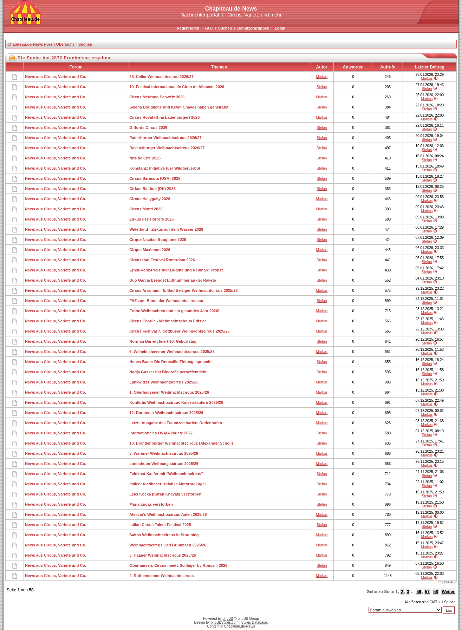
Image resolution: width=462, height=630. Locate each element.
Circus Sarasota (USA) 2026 (154, 178)
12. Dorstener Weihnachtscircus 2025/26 (166, 413)
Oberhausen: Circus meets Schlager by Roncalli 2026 (178, 565)
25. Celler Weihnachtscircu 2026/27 (161, 76)
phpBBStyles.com (225, 622)
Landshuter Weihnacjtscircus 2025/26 (163, 463)
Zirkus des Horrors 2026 (151, 219)
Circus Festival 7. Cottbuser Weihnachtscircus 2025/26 (179, 331)
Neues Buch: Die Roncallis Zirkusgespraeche (171, 362)
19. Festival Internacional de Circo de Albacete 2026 (176, 87)
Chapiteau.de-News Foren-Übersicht (40, 44)
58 (436, 591)
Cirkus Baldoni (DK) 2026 (152, 188)
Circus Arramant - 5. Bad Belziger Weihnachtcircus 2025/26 (183, 290)
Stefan (322, 87)
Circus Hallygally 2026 (149, 199)
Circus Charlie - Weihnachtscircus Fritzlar (167, 321)
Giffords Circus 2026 (148, 127)
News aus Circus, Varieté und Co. (55, 76)
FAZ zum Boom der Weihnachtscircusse (166, 300)
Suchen (225, 28)
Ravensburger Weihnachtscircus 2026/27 (166, 148)
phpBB (228, 619)
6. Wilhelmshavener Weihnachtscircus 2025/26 (171, 351)
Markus (321, 77)
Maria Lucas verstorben (151, 504)
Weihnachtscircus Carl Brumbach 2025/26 (167, 545)
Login (280, 28)
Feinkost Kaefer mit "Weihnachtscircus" (166, 474)
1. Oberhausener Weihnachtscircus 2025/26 (169, 392)
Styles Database (254, 622)
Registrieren (188, 28)
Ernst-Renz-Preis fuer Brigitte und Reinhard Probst (176, 270)
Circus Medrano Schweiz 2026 (156, 97)
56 (418, 591)
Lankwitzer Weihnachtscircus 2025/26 (164, 382)
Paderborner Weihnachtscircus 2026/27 (165, 138)
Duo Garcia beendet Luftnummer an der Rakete (172, 280)
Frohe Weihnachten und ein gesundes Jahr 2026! (174, 311)
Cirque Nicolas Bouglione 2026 (157, 239)
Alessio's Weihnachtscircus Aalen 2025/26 (168, 514)
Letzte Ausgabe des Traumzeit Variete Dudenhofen (175, 423)
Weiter (448, 591)
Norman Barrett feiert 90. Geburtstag (162, 341)
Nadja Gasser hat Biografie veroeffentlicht (167, 372)
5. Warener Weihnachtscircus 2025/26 (163, 453)
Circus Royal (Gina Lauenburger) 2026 (164, 117)
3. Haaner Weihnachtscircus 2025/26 (162, 555)
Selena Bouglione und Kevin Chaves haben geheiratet (178, 107)
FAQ (209, 28)
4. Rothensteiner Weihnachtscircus (161, 575)
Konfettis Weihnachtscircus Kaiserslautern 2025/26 (176, 402)
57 (427, 591)
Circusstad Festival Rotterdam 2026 (162, 260)
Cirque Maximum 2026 (149, 250)
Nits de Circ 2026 (145, 158)
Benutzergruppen (253, 28)
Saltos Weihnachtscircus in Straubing (164, 535)
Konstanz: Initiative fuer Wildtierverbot (164, 168)
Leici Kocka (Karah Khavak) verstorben (165, 494)
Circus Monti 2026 (145, 209)
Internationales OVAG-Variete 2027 (161, 433)
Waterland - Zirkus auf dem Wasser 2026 (166, 229)
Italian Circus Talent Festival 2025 (160, 525)
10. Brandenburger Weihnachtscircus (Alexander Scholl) (181, 443)
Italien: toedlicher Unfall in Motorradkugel (167, 484)
